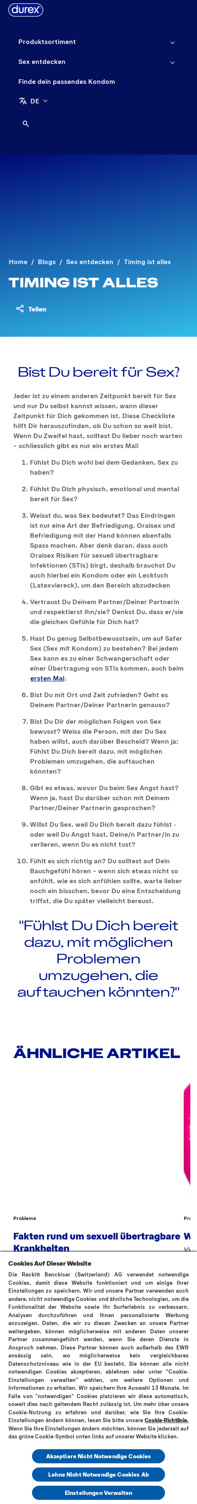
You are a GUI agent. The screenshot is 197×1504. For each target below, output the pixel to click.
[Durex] (25, 10)
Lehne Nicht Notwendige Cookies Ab (98, 1474)
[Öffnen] (25, 123)
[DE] (33, 100)
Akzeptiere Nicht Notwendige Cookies (98, 1456)
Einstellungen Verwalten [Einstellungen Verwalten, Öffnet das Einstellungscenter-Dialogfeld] (98, 1492)
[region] (98, 1377)
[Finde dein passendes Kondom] (66, 81)
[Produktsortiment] (47, 42)
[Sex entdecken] (42, 61)
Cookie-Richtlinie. (167, 1420)
